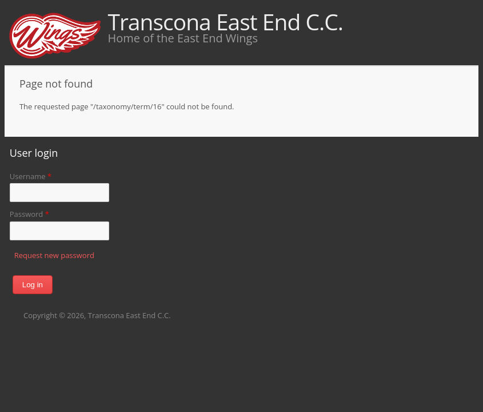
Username (30, 176)
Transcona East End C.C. (225, 21)
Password (29, 214)
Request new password (54, 255)
